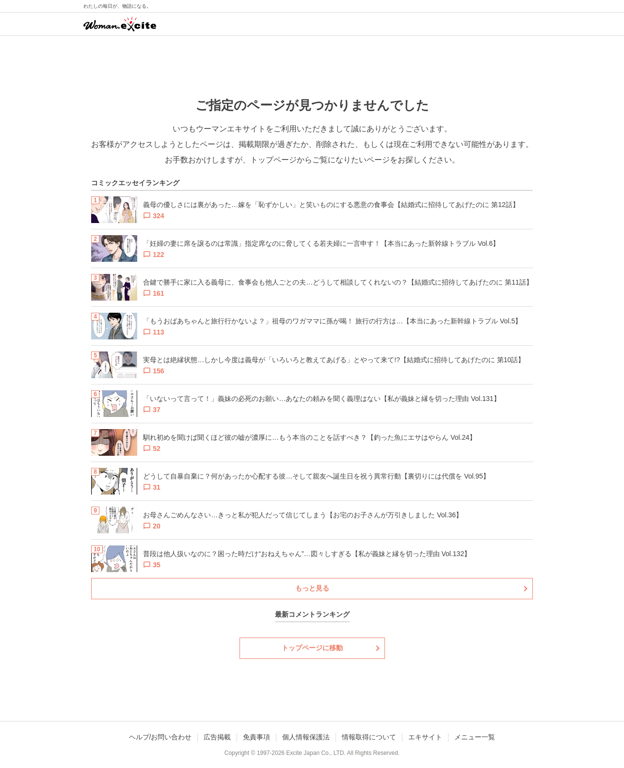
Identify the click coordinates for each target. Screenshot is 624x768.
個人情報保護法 (306, 737)
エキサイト (425, 737)
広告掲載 (217, 737)
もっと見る (312, 588)
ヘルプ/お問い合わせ (160, 737)
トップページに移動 (312, 648)
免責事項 (256, 737)
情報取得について (369, 737)
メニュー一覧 (474, 737)
